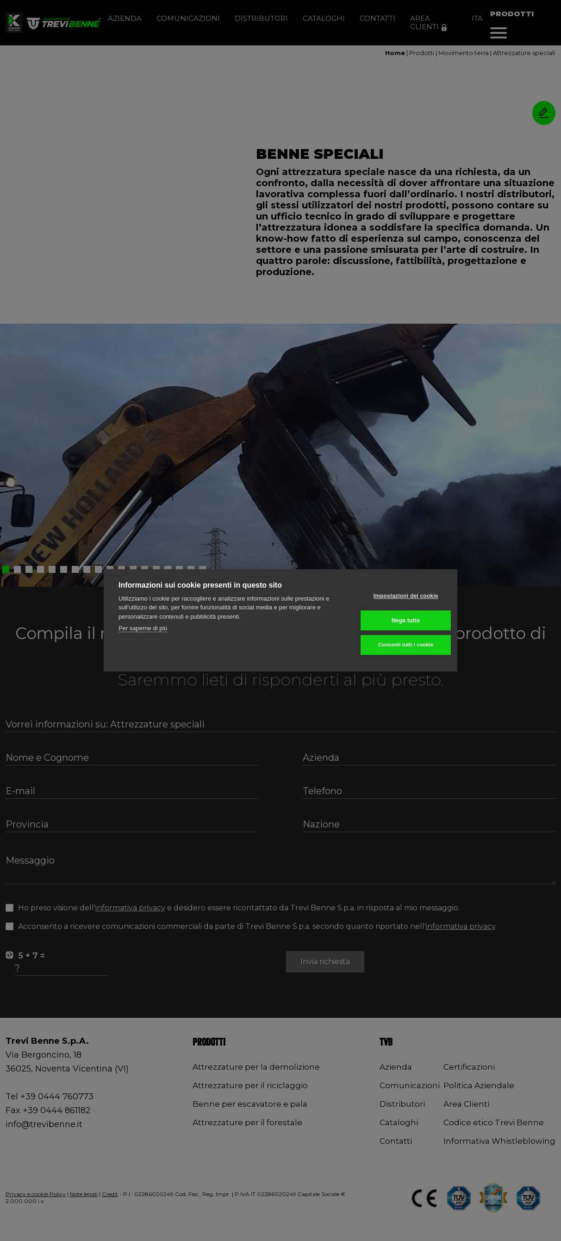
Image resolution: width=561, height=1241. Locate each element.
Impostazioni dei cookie (397, 596)
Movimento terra (463, 52)
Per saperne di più (143, 628)
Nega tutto (397, 620)
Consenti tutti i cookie (397, 645)
